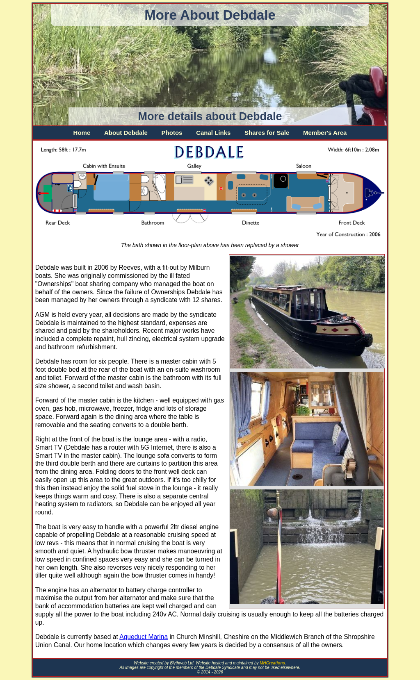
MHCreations (272, 663)
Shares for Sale (266, 132)
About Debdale (126, 132)
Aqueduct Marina (143, 636)
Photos (172, 132)
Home (82, 132)
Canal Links (213, 132)
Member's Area (325, 132)
